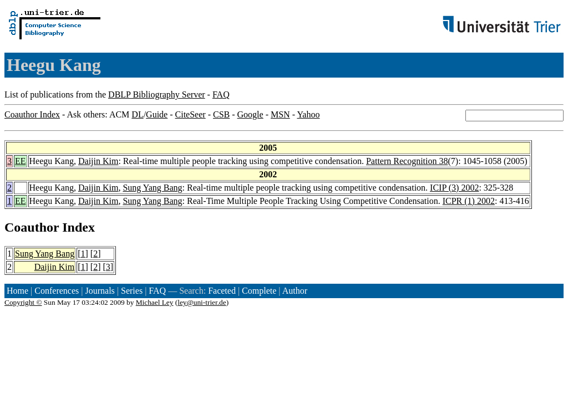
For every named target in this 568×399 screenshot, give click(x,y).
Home (17, 290)
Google (250, 114)
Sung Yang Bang (152, 187)
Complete (259, 290)
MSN (280, 114)
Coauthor (31, 227)
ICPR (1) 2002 (469, 201)
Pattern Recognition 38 (407, 161)
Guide (157, 114)
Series (132, 290)
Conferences (56, 290)
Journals (99, 290)
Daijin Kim (98, 161)
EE (20, 161)
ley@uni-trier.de (202, 302)
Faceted (222, 290)
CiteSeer (190, 114)
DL (137, 114)
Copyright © (23, 302)
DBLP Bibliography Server (156, 94)
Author (294, 290)
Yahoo (308, 114)
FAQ (221, 94)
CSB (221, 114)
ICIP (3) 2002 (454, 187)
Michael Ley (155, 302)
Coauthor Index (32, 114)
